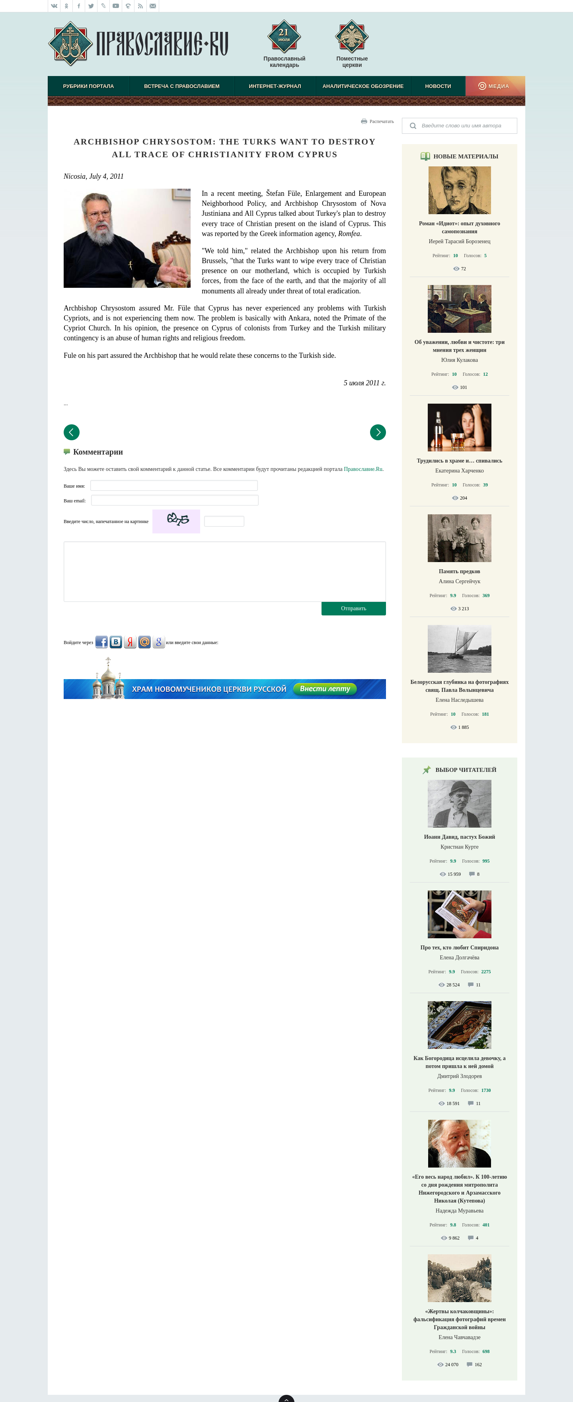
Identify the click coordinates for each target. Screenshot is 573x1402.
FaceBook (101, 642)
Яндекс (130, 642)
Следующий (378, 432)
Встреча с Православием (182, 86)
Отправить (353, 608)
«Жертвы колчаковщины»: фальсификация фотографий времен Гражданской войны (459, 1319)
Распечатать (382, 121)
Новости (438, 86)
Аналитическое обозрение (362, 86)
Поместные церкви (352, 61)
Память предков (459, 571)
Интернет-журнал (275, 86)
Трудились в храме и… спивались (460, 461)
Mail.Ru (144, 642)
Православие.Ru (363, 469)
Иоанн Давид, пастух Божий (459, 837)
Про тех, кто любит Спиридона (460, 948)
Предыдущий (72, 432)
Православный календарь (284, 47)
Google (158, 642)
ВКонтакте (115, 642)
